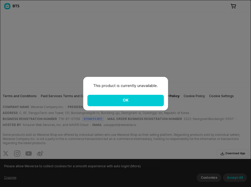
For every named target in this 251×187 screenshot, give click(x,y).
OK (125, 100)
